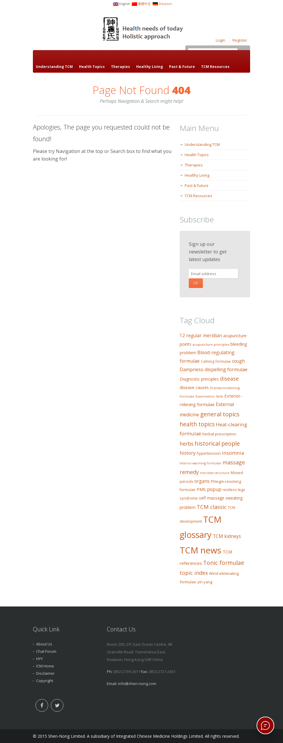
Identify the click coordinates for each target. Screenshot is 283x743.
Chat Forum (46, 651)
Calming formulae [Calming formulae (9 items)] (216, 361)
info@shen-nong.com (137, 683)
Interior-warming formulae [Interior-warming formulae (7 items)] (200, 463)
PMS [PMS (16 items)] (201, 489)
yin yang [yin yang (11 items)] (204, 581)
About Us (44, 644)
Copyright (44, 680)
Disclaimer (45, 673)
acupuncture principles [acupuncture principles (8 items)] (211, 344)
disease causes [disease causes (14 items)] (194, 387)
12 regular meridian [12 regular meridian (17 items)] (201, 336)
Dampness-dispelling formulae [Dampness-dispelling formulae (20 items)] (213, 369)
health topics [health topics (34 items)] (197, 424)
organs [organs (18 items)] (202, 481)
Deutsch (165, 3)
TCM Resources (215, 66)
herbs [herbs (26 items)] (186, 443)
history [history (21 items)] (188, 452)
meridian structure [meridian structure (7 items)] (215, 473)
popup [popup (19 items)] (214, 489)
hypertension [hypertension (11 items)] (209, 453)
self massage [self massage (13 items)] (211, 498)
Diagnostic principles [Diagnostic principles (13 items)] (199, 379)
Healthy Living (149, 66)
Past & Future (182, 66)
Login (220, 40)
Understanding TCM (54, 66)
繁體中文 (144, 3)
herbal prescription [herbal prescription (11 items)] (219, 434)
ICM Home (45, 666)
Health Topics (92, 66)
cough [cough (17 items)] (238, 361)
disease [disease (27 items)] (229, 378)
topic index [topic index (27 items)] (194, 572)
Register (240, 40)
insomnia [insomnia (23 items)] (233, 452)
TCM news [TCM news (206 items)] (200, 550)
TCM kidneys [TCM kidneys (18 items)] (227, 536)
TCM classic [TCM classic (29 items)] (212, 506)
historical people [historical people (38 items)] (217, 443)
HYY (39, 658)
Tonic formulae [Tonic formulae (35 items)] (223, 563)
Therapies (120, 66)
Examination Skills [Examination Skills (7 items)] (209, 396)
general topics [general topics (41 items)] (220, 414)
